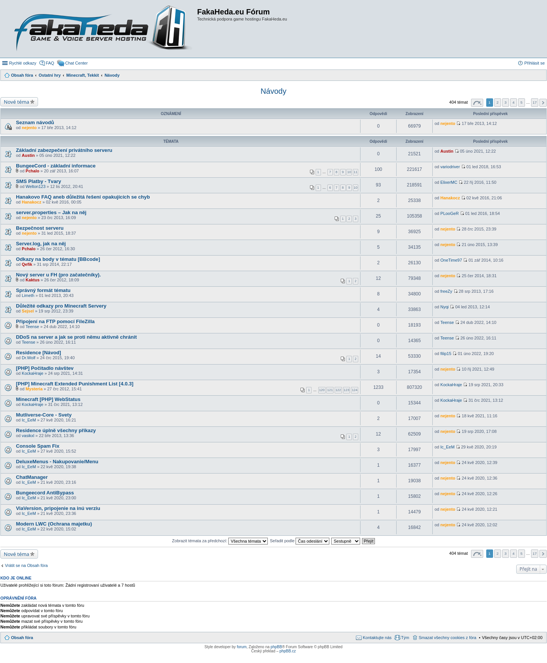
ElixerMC (448, 182)
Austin (28, 155)
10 (349, 172)
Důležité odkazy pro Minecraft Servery (61, 306)
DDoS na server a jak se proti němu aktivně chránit (76, 337)
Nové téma (16, 101)
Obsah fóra (22, 637)
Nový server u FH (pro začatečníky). (58, 275)
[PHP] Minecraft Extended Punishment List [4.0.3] (74, 384)
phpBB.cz (288, 651)
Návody (273, 91)
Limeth (28, 295)
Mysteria (34, 389)
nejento (29, 127)
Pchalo (32, 171)
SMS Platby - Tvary (38, 181)
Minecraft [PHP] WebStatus (48, 399)
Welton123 (35, 186)
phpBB (276, 647)
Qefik (27, 264)
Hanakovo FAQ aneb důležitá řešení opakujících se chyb (83, 197)
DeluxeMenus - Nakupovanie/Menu (57, 461)
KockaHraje (32, 373)
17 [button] (535, 102)
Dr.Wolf (28, 357)
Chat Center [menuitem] (76, 63)
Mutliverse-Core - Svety (44, 415)
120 (322, 390)
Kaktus (32, 280)
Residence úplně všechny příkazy (56, 430)
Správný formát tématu (43, 290)
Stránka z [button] (477, 103)
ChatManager (32, 477)
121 (330, 390)
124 (354, 390)
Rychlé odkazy (22, 63)
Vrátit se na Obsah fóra (26, 565)
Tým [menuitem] (405, 637)
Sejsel (28, 311)
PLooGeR (449, 213)
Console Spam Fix (37, 446)
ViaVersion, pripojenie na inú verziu (58, 508)
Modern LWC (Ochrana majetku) (54, 524)
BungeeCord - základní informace (56, 166)
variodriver (450, 166)
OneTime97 (451, 260)
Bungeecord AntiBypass (45, 493)
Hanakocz (31, 202)
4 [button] (513, 102)
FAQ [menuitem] (50, 63)
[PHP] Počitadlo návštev (45, 368)
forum (242, 647)
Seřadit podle (299, 540)
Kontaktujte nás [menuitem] (377, 637)
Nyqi (444, 307)
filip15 (445, 353)
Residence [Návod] (38, 352)
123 (346, 390)
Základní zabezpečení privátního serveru (64, 150)
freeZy (446, 291)
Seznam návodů (35, 122)
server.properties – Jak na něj (51, 212)
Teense (32, 326)
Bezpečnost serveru (39, 228)
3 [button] (505, 102)
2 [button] (497, 102)
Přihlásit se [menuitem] (534, 63)
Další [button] (543, 103)
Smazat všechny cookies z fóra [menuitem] (447, 637)
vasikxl (28, 435)
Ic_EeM (29, 420)
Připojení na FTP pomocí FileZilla (55, 321)
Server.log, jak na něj (41, 243)
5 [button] (521, 102)
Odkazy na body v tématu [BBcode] (58, 259)
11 (355, 172)
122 (338, 390)
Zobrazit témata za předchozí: (220, 540)
